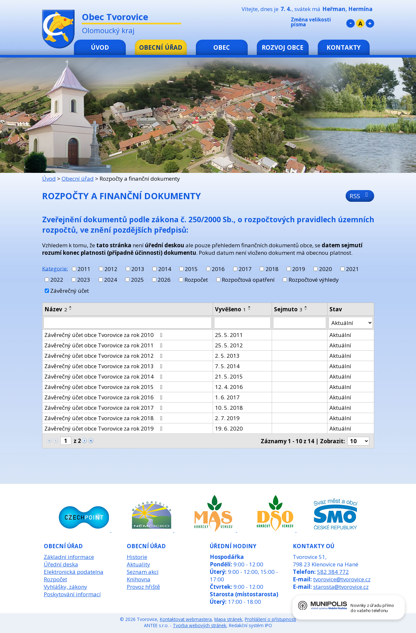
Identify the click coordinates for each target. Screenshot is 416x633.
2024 (110, 279)
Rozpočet (196, 279)
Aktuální (340, 335)
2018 (272, 269)
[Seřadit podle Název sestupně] (70, 309)
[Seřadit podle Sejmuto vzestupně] (306, 306)
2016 (218, 269)
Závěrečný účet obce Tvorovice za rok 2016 (104, 397)
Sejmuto (288, 309)
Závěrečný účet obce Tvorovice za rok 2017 (104, 407)
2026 (164, 279)
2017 (245, 269)
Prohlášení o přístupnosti (270, 619)
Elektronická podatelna (73, 571)
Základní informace (69, 557)
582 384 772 (333, 571)
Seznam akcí (143, 571)
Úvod (100, 47)
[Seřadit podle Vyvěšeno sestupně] (249, 309)
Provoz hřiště (143, 586)
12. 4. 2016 (229, 387)
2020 (325, 269)
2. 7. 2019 (227, 418)
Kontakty (344, 47)
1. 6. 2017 (227, 397)
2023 (83, 279)
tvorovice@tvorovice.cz (342, 579)
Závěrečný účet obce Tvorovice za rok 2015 (104, 387)
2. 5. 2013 (227, 355)
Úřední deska (61, 564)
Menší (350, 23)
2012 (110, 269)
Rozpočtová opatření (248, 279)
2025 (137, 279)
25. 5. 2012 (229, 345)
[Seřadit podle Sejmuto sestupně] (306, 309)
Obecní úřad (160, 47)
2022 (56, 279)
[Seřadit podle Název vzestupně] (70, 306)
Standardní (360, 23)
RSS (360, 196)
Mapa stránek (228, 619)
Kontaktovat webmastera (186, 619)
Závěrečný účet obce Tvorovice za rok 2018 (104, 418)
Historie (137, 557)
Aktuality (138, 564)
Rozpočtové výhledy (314, 279)
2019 (298, 269)
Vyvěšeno (230, 309)
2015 (191, 269)
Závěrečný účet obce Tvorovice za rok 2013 (104, 366)
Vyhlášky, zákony (65, 586)
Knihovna (138, 579)
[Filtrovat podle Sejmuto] (299, 323)
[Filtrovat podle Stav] (350, 323)
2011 (83, 269)
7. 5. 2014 (227, 366)
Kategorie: (55, 268)
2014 (164, 269)
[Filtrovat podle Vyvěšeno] (242, 323)
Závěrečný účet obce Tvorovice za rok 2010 (104, 335)
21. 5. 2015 (229, 376)
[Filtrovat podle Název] (127, 323)
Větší (370, 23)
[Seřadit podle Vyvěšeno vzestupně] (249, 306)
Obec (221, 47)
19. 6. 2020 (229, 428)
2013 (137, 269)
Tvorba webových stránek (199, 625)
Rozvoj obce (282, 47)
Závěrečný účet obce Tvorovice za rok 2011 (104, 345)
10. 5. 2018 (229, 407)
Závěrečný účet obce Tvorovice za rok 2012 (104, 355)
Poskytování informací (72, 594)
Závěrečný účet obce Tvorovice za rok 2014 (104, 376)
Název (55, 309)
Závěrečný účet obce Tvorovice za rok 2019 (104, 428)
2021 (352, 269)
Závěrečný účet (69, 290)
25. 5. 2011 (229, 335)
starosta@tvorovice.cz (341, 586)
